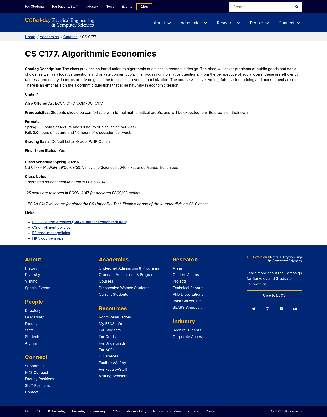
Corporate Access (188, 336)
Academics (49, 37)
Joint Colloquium (187, 301)
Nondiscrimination (167, 411)
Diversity (32, 274)
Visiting (31, 281)
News (110, 6)
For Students (35, 6)
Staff (29, 330)
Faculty (31, 323)
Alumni (31, 343)
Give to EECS (274, 295)
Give (145, 7)
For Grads (107, 336)
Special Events (37, 287)
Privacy (193, 411)
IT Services (108, 356)
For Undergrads (112, 343)
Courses (70, 37)
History (31, 268)
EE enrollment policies (51, 233)
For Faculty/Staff (65, 6)
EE (27, 411)
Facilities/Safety (112, 362)
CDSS (115, 411)
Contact (31, 392)
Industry (92, 6)
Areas (178, 268)
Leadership (34, 317)
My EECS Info (110, 323)
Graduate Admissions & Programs (127, 274)
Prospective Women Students (124, 287)
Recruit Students (187, 330)
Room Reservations (115, 317)
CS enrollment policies (51, 227)
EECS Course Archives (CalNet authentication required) (79, 222)
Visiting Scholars (113, 376)
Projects (180, 281)
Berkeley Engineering (88, 411)
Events (128, 6)
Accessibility (136, 411)
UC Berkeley (56, 411)
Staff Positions (37, 385)
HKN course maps (47, 238)
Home (30, 37)
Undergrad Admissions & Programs (129, 268)
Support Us (34, 366)
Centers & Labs (186, 274)
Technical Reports (188, 287)
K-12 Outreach (37, 372)
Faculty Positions (39, 379)
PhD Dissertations (188, 294)
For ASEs (106, 350)
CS (37, 411)
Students (32, 336)
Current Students (113, 294)
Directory (33, 310)
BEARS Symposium (189, 307)
